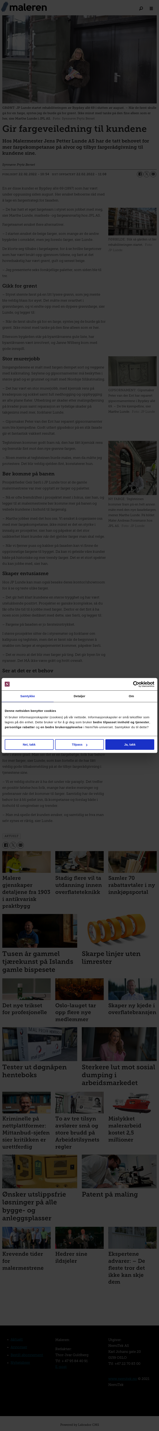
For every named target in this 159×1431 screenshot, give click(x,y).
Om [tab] (131, 696)
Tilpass (79, 744)
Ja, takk (130, 744)
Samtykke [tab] (27, 696)
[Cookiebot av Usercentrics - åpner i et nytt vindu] (136, 684)
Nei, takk (29, 744)
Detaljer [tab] (79, 696)
